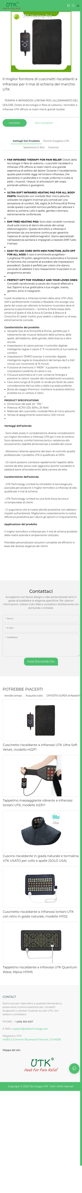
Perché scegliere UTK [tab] (56, 141)
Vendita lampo (13, 695)
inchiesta (14, 122)
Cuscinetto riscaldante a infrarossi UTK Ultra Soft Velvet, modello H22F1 (40, 747)
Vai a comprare (44, 122)
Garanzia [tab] (53, 147)
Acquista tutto (34, 695)
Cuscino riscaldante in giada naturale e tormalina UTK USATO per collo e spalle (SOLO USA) (41, 858)
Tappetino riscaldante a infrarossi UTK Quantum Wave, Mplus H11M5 (40, 969)
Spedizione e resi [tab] (34, 147)
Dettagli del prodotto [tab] (26, 141)
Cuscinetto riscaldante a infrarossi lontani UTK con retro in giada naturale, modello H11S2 (38, 914)
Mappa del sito (11, 1050)
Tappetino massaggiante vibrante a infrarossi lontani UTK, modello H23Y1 (38, 803)
